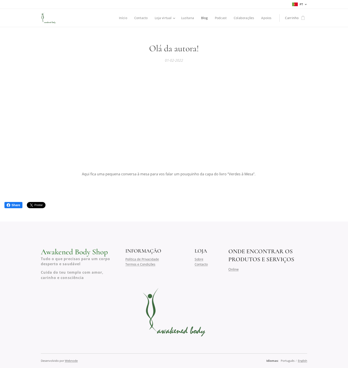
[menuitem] (123, 18)
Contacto (201, 264)
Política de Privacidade (142, 259)
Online (233, 269)
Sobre (199, 259)
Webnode (71, 361)
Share (13, 205)
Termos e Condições (140, 264)
